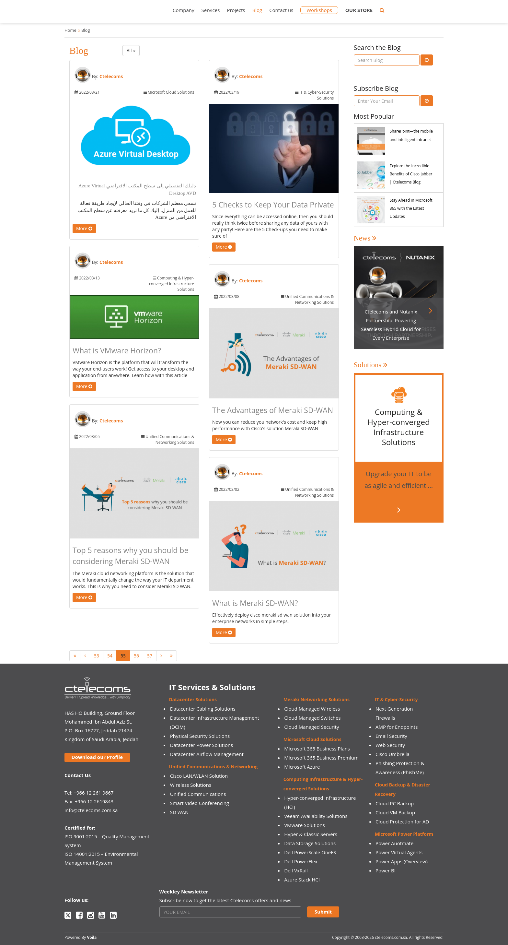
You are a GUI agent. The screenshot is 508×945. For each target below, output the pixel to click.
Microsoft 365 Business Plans (317, 748)
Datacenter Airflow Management (207, 754)
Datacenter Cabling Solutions (203, 708)
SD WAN (179, 812)
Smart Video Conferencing (199, 803)
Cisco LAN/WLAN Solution (199, 776)
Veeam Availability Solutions (315, 816)
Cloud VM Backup (395, 812)
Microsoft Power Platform (404, 834)
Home (70, 30)
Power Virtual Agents (398, 852)
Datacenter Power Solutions (201, 745)
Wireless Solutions (190, 785)
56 (136, 656)
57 (149, 656)
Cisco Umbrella (392, 754)
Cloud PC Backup (394, 803)
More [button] (84, 228)
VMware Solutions (304, 825)
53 (96, 656)
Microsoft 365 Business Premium (321, 757)
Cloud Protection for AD (402, 821)
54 (109, 656)
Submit (323, 911)
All (131, 50)
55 (123, 656)
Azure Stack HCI (302, 879)
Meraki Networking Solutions (316, 699)
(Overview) (416, 861)
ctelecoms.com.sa (391, 937)
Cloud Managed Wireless (312, 708)
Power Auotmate (394, 843)
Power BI (385, 870)
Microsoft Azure (302, 766)
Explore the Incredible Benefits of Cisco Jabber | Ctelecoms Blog (411, 174)
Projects (236, 10)
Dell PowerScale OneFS (310, 852)
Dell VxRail (296, 870)
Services (211, 10)
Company (183, 10)
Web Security (390, 745)
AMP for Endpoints (396, 727)
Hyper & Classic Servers (310, 834)
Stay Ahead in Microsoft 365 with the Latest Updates (411, 208)
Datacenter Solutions (193, 699)
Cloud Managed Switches (312, 718)
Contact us (281, 10)
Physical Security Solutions (200, 736)
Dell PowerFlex (301, 861)
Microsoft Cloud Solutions (312, 739)
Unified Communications (198, 794)
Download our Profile (97, 757)
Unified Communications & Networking (213, 766)
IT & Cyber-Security (396, 699)
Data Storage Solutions (310, 843)
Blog (257, 10)
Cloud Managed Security (311, 727)
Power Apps (388, 861)
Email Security (391, 736)
